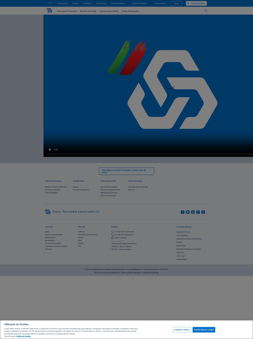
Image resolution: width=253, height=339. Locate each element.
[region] (126, 329)
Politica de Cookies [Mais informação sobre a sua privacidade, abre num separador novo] (23, 336)
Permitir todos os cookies (204, 330)
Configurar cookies (181, 330)
